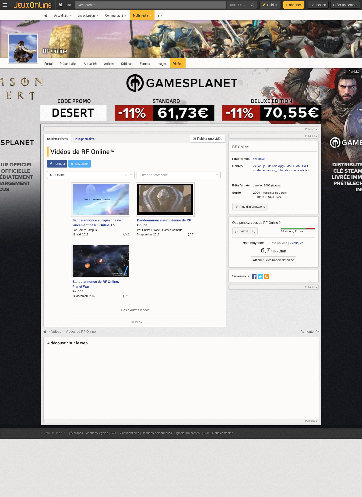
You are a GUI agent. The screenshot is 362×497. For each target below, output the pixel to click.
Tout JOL (237, 5)
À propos (77, 433)
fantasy (271, 170)
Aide (207, 433)
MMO (290, 166)
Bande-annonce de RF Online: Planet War (95, 284)
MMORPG (302, 166)
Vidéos (56, 331)
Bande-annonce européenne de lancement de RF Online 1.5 (96, 222)
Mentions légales (96, 433)
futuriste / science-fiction (294, 170)
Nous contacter (222, 433)
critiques (296, 243)
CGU (114, 433)
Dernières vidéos (57, 138)
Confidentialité (129, 433)
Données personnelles (157, 433)
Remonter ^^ (309, 331)
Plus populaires (85, 138)
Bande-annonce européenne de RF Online (164, 222)
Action (257, 166)
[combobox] (91, 175)
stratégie (259, 170)
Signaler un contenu (187, 433)
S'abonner (293, 5)
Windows (259, 159)
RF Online (55, 50)
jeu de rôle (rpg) (274, 166)
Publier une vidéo (207, 138)
